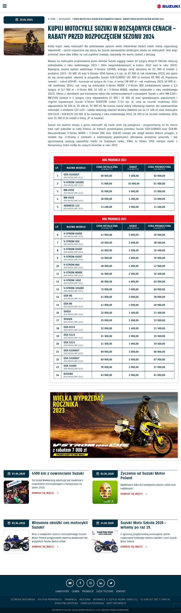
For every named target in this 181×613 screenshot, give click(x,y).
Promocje (88, 591)
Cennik (75, 591)
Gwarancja (71, 599)
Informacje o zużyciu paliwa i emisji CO (115, 599)
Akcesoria (84, 599)
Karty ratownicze (116, 603)
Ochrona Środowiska (23, 599)
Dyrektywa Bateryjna (66, 603)
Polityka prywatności (50, 599)
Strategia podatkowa (92, 603)
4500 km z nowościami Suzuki (58, 473)
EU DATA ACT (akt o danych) (155, 599)
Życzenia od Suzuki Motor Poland (142, 476)
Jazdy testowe (104, 591)
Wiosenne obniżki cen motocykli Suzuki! (60, 525)
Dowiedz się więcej (43, 493)
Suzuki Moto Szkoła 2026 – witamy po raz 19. (143, 525)
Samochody (62, 591)
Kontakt (121, 591)
